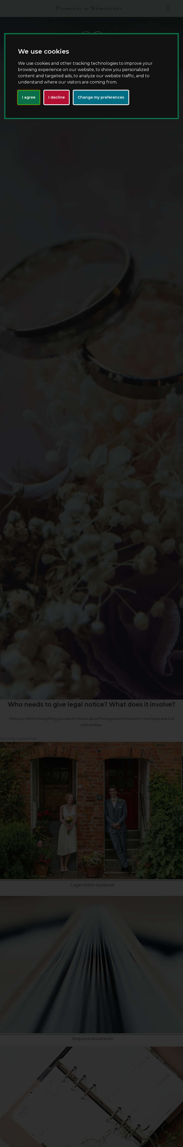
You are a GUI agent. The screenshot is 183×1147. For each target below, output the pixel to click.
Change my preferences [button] (101, 97)
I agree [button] (28, 97)
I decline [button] (56, 97)
